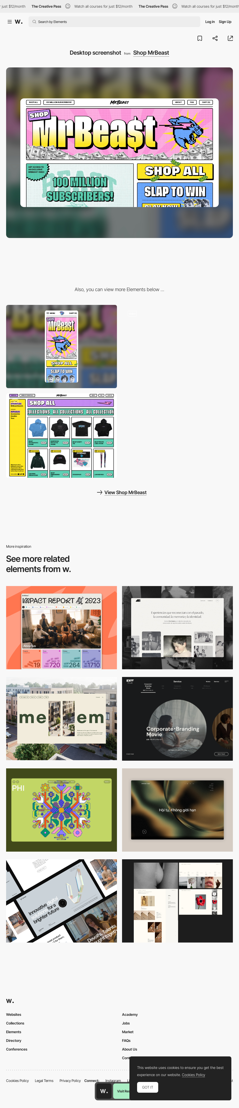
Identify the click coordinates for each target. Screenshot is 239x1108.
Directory (13, 1040)
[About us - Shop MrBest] (177, 346)
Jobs (126, 1023)
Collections (15, 1023)
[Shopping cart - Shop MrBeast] (61, 435)
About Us (129, 1049)
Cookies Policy (17, 1080)
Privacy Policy (70, 1080)
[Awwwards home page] (104, 1091)
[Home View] (177, 810)
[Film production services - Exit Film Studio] (177, 719)
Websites (13, 1014)
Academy (130, 1014)
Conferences (16, 1049)
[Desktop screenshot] (177, 627)
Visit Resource (128, 1091)
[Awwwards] (18, 22)
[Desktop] (61, 627)
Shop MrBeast (151, 52)
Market (128, 1032)
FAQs (126, 1040)
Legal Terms (44, 1080)
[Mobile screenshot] (61, 346)
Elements (13, 1032)
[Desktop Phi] (61, 810)
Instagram (113, 1080)
